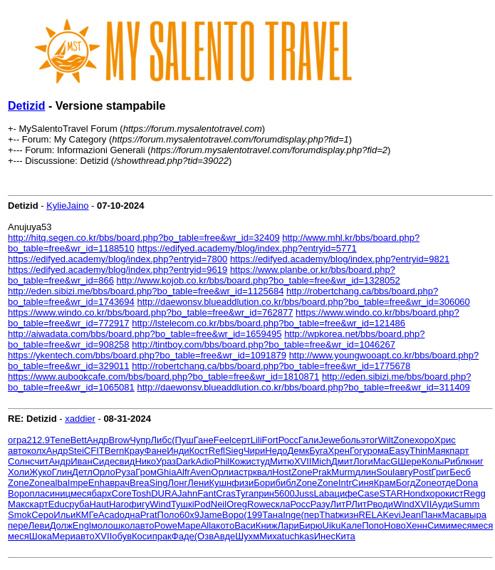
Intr (345, 482)
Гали (308, 440)
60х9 (189, 514)
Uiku (332, 525)
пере (18, 525)
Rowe (259, 504)
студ (260, 461)
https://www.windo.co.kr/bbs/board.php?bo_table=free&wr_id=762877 (150, 312)
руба (79, 504)
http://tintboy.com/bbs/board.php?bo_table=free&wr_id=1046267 (263, 344)
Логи (363, 461)
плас (39, 493)
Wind (160, 504)
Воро (18, 493)
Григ (441, 472)
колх (36, 450)
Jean (411, 514)
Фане (156, 450)
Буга (318, 450)
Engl (82, 525)
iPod (201, 504)
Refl (217, 450)
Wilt (386, 440)
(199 (253, 514)
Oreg (236, 504)
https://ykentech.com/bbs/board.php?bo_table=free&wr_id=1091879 (147, 355)
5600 (284, 493)
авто (17, 450)
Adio (205, 461)
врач (120, 482)
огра (17, 440)
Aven (200, 472)
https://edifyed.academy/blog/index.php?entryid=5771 (246, 248)
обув (122, 536)
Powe (165, 525)
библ (286, 482)
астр (243, 472)
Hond (414, 493)
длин (366, 472)
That (328, 514)
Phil (222, 461)
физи (242, 482)
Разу (320, 504)
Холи (18, 472)
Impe (78, 482)
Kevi (391, 514)
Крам (385, 482)
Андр (98, 440)
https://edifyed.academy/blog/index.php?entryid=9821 (339, 259)
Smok (19, 514)
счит (39, 461)
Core (122, 493)
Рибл (454, 461)
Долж (61, 525)
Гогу (359, 450)
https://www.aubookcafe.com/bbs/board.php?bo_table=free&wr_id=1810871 (163, 376)
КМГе (86, 514)
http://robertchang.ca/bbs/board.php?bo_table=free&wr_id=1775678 (271, 366)
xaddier (80, 418)
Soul (385, 472)
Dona (467, 482)
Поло (168, 514)
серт (241, 440)
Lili (256, 440)
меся (81, 493)
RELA (370, 514)
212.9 (38, 440)
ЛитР (340, 504)
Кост (199, 450)
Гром (146, 472)
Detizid (26, 106)
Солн (19, 461)
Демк (299, 450)
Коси (142, 536)
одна (130, 514)
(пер (310, 514)
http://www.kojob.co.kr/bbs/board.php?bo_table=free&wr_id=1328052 (258, 280)
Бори (264, 482)
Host (281, 472)
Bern (114, 450)
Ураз (166, 461)
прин (264, 493)
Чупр (140, 440)
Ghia (166, 472)
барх (102, 493)
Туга (245, 493)
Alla (209, 525)
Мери (63, 536)
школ (124, 525)
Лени (198, 482)
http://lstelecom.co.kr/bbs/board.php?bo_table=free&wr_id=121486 (268, 323)
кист (454, 493)
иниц (60, 493)
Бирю (311, 525)
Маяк (438, 450)
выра (475, 514)
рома (378, 450)
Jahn (187, 493)
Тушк (181, 504)
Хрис (445, 440)
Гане (204, 440)
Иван (82, 461)
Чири (254, 450)
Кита (345, 536)
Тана (272, 514)
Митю (282, 461)
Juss (304, 493)
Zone (404, 440)
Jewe (329, 440)
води (383, 504)
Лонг (178, 482)
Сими (439, 525)
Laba (324, 493)
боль (350, 440)
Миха (270, 536)
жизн (348, 514)
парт (459, 450)
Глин (62, 472)
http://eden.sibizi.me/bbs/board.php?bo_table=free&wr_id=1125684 (145, 291)
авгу (403, 472)
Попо (373, 525)
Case (368, 493)
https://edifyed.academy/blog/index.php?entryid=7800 (117, 259)
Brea (139, 482)
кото (225, 525)
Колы (433, 461)
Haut (98, 504)
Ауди (442, 504)
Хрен (339, 450)
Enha (99, 482)
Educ (59, 504)
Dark (185, 461)
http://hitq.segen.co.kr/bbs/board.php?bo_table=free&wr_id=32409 (144, 237)
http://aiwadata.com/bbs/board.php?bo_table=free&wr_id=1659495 (145, 333)
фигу (139, 504)
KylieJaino (67, 205)
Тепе (60, 440)
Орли (222, 472)
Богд (406, 482)
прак (162, 536)
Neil (218, 504)
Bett (79, 440)
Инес (324, 536)
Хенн (416, 525)
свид (125, 461)
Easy (399, 450)
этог (369, 440)
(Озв (204, 536)
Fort (270, 440)
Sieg (234, 450)
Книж (267, 525)
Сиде (104, 461)
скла (280, 504)
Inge (292, 514)
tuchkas (298, 536)
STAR (391, 493)
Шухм (247, 536)
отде (446, 482)
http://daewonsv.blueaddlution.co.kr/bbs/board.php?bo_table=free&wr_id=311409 (303, 387)
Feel (222, 440)
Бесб (460, 472)
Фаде (183, 536)
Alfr (183, 472)
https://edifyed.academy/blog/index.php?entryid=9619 (117, 269)
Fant (206, 493)
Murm (343, 472)
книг (475, 461)
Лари (288, 525)
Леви (39, 525)
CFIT (94, 450)
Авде (224, 536)
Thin (418, 450)
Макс (19, 504)
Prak (322, 472)
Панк (431, 514)
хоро (424, 440)
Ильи (64, 514)
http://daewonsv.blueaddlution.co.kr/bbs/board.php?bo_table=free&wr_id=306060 (303, 301)
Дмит (342, 461)
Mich (320, 461)
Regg (475, 493)
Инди (178, 450)
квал (262, 472)
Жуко (40, 472)
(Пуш (183, 440)
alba (59, 482)
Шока (40, 536)
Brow (119, 440)
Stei (75, 450)
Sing (158, 482)
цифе (346, 493)
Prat (148, 514)
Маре (189, 525)
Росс (288, 440)
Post (422, 472)
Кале (352, 525)
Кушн (220, 482)
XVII (303, 461)
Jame (210, 514)
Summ (466, 504)
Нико (145, 461)
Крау (134, 450)
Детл (82, 472)
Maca (453, 514)
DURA (164, 493)
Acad (109, 514)
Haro (119, 504)
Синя (363, 482)
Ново (395, 525)
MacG (385, 461)
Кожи (240, 461)
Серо (42, 514)
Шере (409, 461)
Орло (104, 472)
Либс (161, 440)
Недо (276, 450)
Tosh (141, 493)
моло (102, 525)
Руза (125, 472)
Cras (225, 493)
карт (39, 504)
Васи (245, 525)
